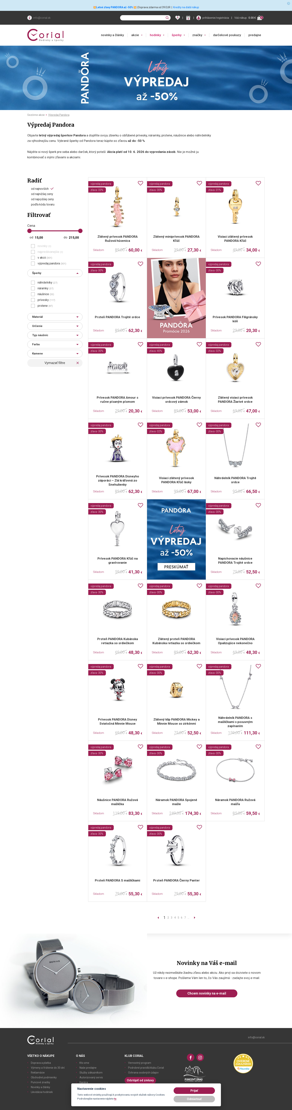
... (188, 917)
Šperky (36, 273)
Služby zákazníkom (91, 1072)
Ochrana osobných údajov (143, 1072)
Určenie (37, 326)
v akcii (45, 257)
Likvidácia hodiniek (42, 1092)
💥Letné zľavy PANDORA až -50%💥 (114, 7)
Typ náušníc (40, 335)
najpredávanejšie (50, 251)
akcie (135, 35)
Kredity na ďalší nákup (186, 7)
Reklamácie (38, 1072)
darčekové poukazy (227, 35)
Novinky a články (40, 1087)
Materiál (37, 317)
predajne (254, 35)
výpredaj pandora (52, 263)
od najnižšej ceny (42, 194)
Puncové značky (40, 1082)
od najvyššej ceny (42, 199)
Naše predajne (88, 1067)
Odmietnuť (194, 1099)
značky (197, 35)
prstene (45, 305)
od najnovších (40, 188)
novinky (44, 246)
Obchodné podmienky (44, 1077)
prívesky (46, 300)
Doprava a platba (41, 1062)
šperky (176, 35)
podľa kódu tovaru (42, 204)
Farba (36, 344)
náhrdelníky (47, 282)
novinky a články (112, 35)
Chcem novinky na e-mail (206, 993)
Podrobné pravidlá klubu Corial (146, 1067)
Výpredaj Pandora (58, 114)
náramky (45, 288)
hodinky (155, 35)
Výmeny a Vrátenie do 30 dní (48, 1067)
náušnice (46, 294)
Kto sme (84, 1062)
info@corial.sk (42, 17)
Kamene (37, 353)
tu (115, 1098)
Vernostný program (139, 1062)
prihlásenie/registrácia (215, 17)
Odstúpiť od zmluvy (140, 1080)
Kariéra (84, 1082)
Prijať (194, 1090)
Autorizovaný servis (91, 1077)
